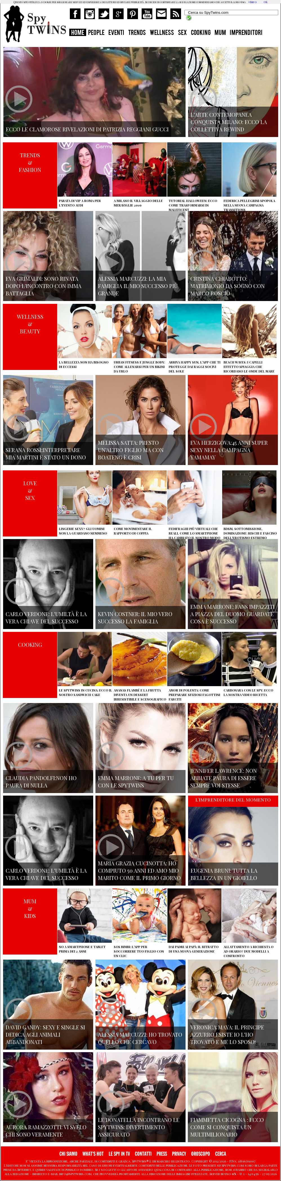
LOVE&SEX (30, 490)
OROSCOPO (200, 1154)
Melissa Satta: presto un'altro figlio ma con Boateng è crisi (131, 450)
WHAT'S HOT (93, 1154)
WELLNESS (162, 33)
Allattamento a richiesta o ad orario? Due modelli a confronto (248, 951)
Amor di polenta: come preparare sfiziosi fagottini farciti (194, 694)
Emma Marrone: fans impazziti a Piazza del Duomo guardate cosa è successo (232, 614)
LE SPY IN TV (119, 1154)
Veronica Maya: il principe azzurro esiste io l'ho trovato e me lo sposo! (227, 1034)
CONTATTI (143, 1154)
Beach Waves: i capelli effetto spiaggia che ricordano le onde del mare (249, 366)
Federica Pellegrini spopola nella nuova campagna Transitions (249, 205)
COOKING (201, 33)
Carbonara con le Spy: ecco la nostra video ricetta (248, 692)
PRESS (162, 1154)
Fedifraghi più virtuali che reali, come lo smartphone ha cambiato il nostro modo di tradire (194, 535)
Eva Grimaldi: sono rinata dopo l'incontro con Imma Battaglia (43, 286)
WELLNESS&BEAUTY (30, 324)
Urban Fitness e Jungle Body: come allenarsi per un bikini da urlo (139, 366)
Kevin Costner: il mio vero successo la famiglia (135, 617)
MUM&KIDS (30, 908)
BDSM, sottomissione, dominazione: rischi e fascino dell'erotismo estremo (250, 533)
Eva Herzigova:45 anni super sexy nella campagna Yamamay (229, 450)
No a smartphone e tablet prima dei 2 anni (82, 949)
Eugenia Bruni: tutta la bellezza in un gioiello (224, 874)
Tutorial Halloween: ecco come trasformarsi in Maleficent (193, 205)
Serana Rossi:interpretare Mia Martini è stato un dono (46, 453)
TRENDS (137, 33)
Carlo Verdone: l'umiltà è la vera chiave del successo (46, 617)
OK (265, 2)
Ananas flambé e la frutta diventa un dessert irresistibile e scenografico (140, 694)
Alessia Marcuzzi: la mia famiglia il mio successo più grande (138, 286)
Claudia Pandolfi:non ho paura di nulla (41, 781)
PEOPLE (96, 33)
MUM (220, 33)
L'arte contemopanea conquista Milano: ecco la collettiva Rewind (229, 122)
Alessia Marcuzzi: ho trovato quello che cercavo (140, 1038)
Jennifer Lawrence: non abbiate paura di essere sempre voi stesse (223, 778)
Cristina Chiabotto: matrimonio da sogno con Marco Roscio (227, 286)
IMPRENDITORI (246, 33)
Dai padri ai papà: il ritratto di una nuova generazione (193, 949)
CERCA (220, 1154)
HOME (77, 33)
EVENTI (116, 33)
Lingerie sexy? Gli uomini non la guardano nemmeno (83, 531)
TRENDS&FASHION (30, 162)
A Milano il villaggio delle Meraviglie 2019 (138, 203)
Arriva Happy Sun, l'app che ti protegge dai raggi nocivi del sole (194, 366)
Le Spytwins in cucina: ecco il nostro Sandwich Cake (85, 692)
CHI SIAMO (68, 1154)
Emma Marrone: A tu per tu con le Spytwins (136, 781)
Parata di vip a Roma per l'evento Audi (80, 203)
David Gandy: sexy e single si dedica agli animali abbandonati (45, 1034)
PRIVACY (179, 1154)
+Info (252, 2)
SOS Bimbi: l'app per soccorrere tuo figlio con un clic (139, 951)
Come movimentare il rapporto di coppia (133, 531)
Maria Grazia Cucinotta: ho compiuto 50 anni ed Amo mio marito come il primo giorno (139, 870)
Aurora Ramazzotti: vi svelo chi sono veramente (46, 1130)
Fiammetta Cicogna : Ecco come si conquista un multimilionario (227, 1127)
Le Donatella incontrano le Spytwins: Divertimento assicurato (138, 1127)
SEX (182, 33)
